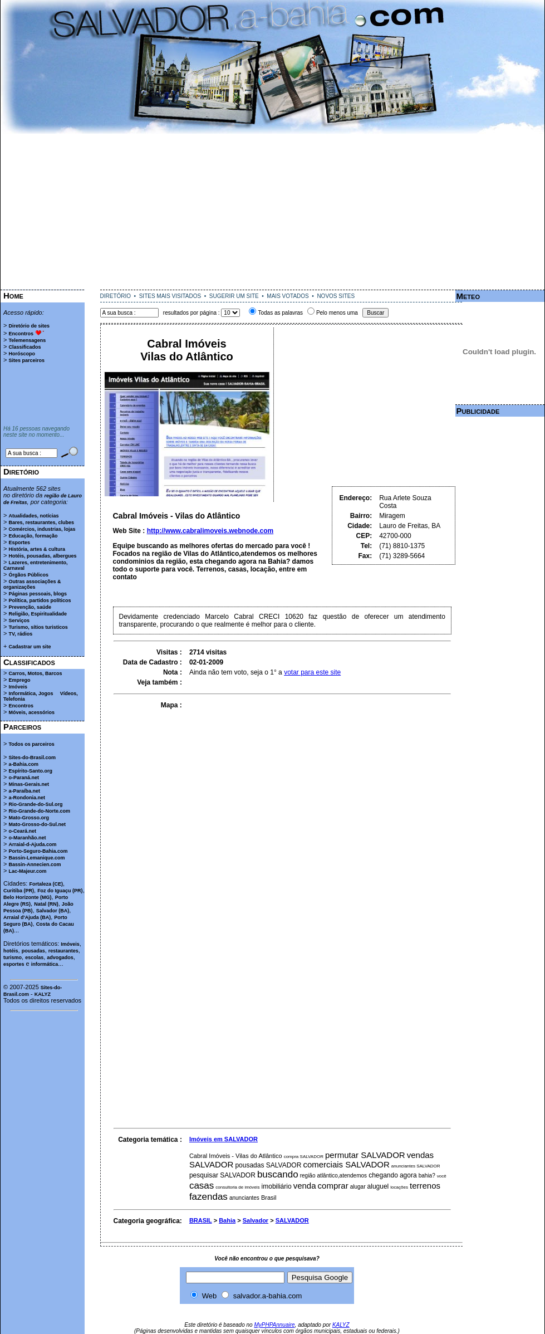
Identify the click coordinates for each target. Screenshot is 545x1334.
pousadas (33, 951)
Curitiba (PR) (18, 890)
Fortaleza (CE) (46, 884)
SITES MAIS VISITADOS (170, 296)
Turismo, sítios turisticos (37, 627)
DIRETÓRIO (115, 296)
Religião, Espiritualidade (37, 614)
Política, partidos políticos (39, 600)
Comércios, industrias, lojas (41, 529)
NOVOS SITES (336, 296)
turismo (12, 957)
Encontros (20, 333)
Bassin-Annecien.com (34, 864)
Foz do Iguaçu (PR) (60, 890)
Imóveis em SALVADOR (223, 1139)
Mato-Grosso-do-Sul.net (37, 824)
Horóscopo (21, 353)
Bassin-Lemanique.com (36, 858)
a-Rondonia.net (26, 797)
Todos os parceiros (31, 744)
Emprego (19, 680)
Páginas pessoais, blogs (37, 594)
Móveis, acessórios (31, 712)
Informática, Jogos (30, 693)
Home (13, 295)
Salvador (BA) (53, 910)
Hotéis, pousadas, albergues (42, 556)
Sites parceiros (26, 360)
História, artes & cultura (36, 549)
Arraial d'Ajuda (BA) (27, 917)
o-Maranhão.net (27, 838)
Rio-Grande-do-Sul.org (35, 804)
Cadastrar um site (29, 646)
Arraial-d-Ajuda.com (32, 844)
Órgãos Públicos (28, 575)
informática (44, 964)
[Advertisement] (273, 212)
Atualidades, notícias (33, 516)
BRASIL (200, 1220)
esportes (13, 964)
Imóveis (17, 687)
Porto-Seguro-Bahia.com (37, 851)
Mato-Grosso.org (28, 817)
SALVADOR (292, 1220)
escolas (34, 957)
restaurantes (63, 951)
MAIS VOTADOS (287, 296)
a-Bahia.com (23, 764)
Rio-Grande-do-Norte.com (39, 811)
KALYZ (43, 994)
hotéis (10, 951)
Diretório (21, 471)
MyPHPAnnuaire (274, 1325)
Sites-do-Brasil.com (32, 757)
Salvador (255, 1220)
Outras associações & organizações (32, 584)
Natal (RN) (46, 904)
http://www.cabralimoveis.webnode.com (210, 531)
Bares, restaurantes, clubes (41, 522)
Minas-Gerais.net (28, 784)
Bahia (227, 1220)
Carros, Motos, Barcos (35, 673)
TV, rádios (20, 634)
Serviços (19, 620)
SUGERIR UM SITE (234, 296)
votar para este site (312, 672)
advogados (60, 957)
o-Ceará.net (22, 831)
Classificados (24, 347)
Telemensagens (27, 340)
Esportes (19, 542)
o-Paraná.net (23, 777)
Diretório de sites (29, 326)
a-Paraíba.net (24, 791)
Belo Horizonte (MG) (27, 897)
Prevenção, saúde (29, 607)
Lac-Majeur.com (27, 871)
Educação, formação (32, 536)
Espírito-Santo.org (30, 771)
